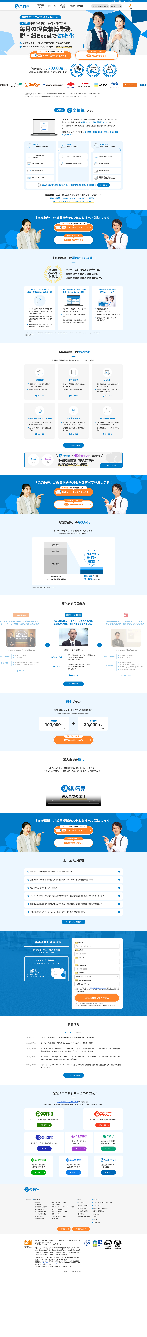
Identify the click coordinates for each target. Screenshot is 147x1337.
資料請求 (63, 1207)
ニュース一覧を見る (73, 1076)
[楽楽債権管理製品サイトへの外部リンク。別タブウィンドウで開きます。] (73, 1143)
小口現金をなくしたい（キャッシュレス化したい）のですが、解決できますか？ (75, 912)
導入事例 (80, 6)
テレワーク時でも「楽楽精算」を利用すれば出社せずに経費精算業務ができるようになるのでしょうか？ (75, 896)
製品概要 (28, 1177)
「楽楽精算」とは (40, 6)
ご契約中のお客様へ (117, 1)
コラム (95, 1197)
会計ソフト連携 (63, 6)
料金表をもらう (116, 6)
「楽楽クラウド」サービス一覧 (103, 1180)
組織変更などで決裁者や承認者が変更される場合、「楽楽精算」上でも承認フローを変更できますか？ (75, 904)
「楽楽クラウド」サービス (67, 1102)
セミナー (96, 1194)
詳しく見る (40, 396)
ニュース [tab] (68, 1034)
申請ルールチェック (57, 1191)
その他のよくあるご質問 (73, 922)
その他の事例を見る (73, 684)
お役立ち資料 (82, 1186)
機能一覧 (37, 1177)
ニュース (96, 1191)
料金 (55, 6)
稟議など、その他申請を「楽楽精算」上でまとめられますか (75, 872)
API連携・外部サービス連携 (59, 1189)
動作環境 (81, 1191)
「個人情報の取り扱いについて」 (98, 988)
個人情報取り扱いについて (101, 1186)
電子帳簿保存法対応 (40, 1189)
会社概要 (96, 1177)
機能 (49, 6)
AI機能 (72, 6)
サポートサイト (98, 1183)
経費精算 (37, 1180)
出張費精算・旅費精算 (41, 1184)
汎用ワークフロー (40, 1194)
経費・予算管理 (56, 1182)
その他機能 (55, 1196)
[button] (47, 645)
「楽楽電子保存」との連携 (59, 1194)
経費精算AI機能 (39, 1196)
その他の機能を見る (73, 445)
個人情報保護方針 (98, 1189)
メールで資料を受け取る (100, 6)
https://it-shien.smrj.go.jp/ (50, 1240)
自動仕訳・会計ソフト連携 (59, 1180)
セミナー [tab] (79, 1034)
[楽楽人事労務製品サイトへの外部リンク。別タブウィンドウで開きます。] (93, 1143)
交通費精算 (38, 1182)
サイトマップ (97, 1200)
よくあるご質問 (128, 1)
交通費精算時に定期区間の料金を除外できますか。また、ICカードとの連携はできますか (75, 880)
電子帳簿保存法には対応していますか (75, 888)
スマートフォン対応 (57, 1187)
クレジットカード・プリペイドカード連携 (63, 1184)
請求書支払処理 (39, 1187)
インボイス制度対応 (40, 1191)
